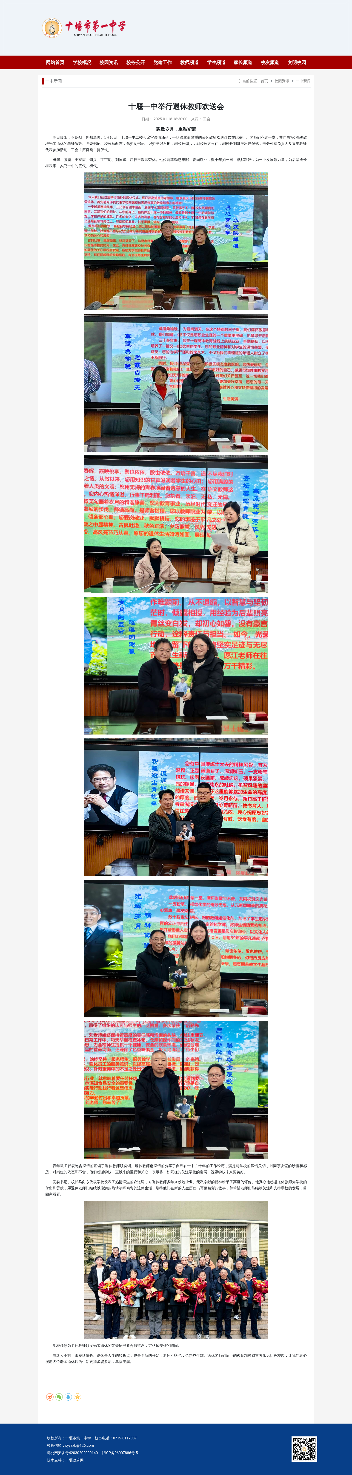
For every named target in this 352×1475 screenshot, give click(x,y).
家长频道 (243, 62)
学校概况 (82, 62)
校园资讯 (109, 62)
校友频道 (270, 62)
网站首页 (55, 62)
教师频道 (189, 62)
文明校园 (297, 62)
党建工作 (162, 62)
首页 (264, 81)
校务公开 (135, 62)
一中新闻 (53, 81)
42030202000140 (83, 1453)
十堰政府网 (74, 1460)
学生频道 (216, 62)
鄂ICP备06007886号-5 (119, 1453)
